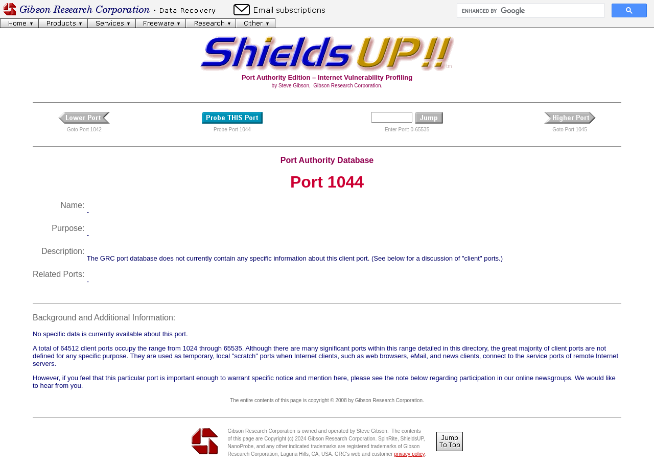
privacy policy (409, 454)
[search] (529, 10)
